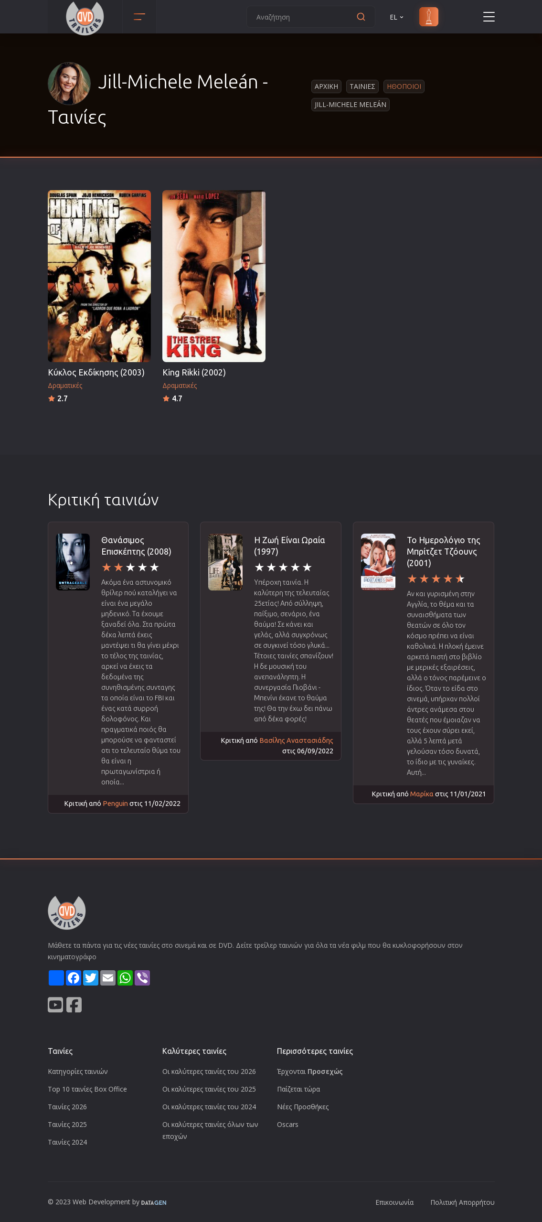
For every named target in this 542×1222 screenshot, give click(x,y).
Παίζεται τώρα (298, 1088)
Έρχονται (310, 1071)
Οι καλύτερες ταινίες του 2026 (209, 1071)
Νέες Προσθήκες (303, 1106)
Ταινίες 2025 (67, 1124)
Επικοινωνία (394, 1202)
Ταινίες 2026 (67, 1106)
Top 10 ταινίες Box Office (87, 1088)
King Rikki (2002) (194, 372)
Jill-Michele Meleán (350, 104)
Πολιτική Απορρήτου (462, 1202)
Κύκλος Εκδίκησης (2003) (96, 372)
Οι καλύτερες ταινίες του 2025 (209, 1088)
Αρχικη (326, 86)
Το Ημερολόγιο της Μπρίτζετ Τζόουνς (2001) (443, 552)
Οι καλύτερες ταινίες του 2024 (209, 1106)
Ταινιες (362, 86)
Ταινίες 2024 (67, 1142)
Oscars (287, 1124)
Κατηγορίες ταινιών (78, 1071)
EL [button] (397, 16)
